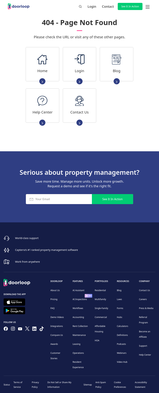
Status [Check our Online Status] (7, 384)
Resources (123, 281)
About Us (55, 290)
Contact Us (144, 290)
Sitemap (88, 384)
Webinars (121, 353)
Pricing (53, 299)
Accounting (78, 317)
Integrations (56, 326)
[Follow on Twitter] (27, 329)
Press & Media (146, 308)
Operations (78, 353)
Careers (143, 299)
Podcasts (121, 344)
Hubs (119, 317)
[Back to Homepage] (17, 282)
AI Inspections (80, 299)
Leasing (76, 344)
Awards (54, 344)
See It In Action (130, 6)
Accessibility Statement (141, 385)
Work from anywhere (27, 261)
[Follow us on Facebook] (6, 329)
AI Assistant (78, 290)
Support (143, 345)
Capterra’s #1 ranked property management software (46, 250)
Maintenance (79, 335)
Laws (119, 299)
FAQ (52, 308)
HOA (97, 340)
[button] (147, 6)
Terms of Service (17, 385)
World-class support (27, 238)
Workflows (78, 308)
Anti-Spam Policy (100, 385)
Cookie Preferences (120, 385)
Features (78, 281)
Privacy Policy (35, 385)
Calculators (122, 326)
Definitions (122, 335)
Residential (100, 290)
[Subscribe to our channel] (20, 329)
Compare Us (56, 335)
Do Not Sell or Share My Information (59, 385)
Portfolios (101, 281)
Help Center (145, 354)
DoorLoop (56, 281)
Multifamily (100, 299)
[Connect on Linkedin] (34, 329)
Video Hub (122, 361)
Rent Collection (80, 326)
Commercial (101, 317)
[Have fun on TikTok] (41, 329)
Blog (119, 290)
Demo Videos (57, 317)
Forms (120, 308)
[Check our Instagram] (13, 329)
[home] (18, 6)
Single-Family (101, 308)
